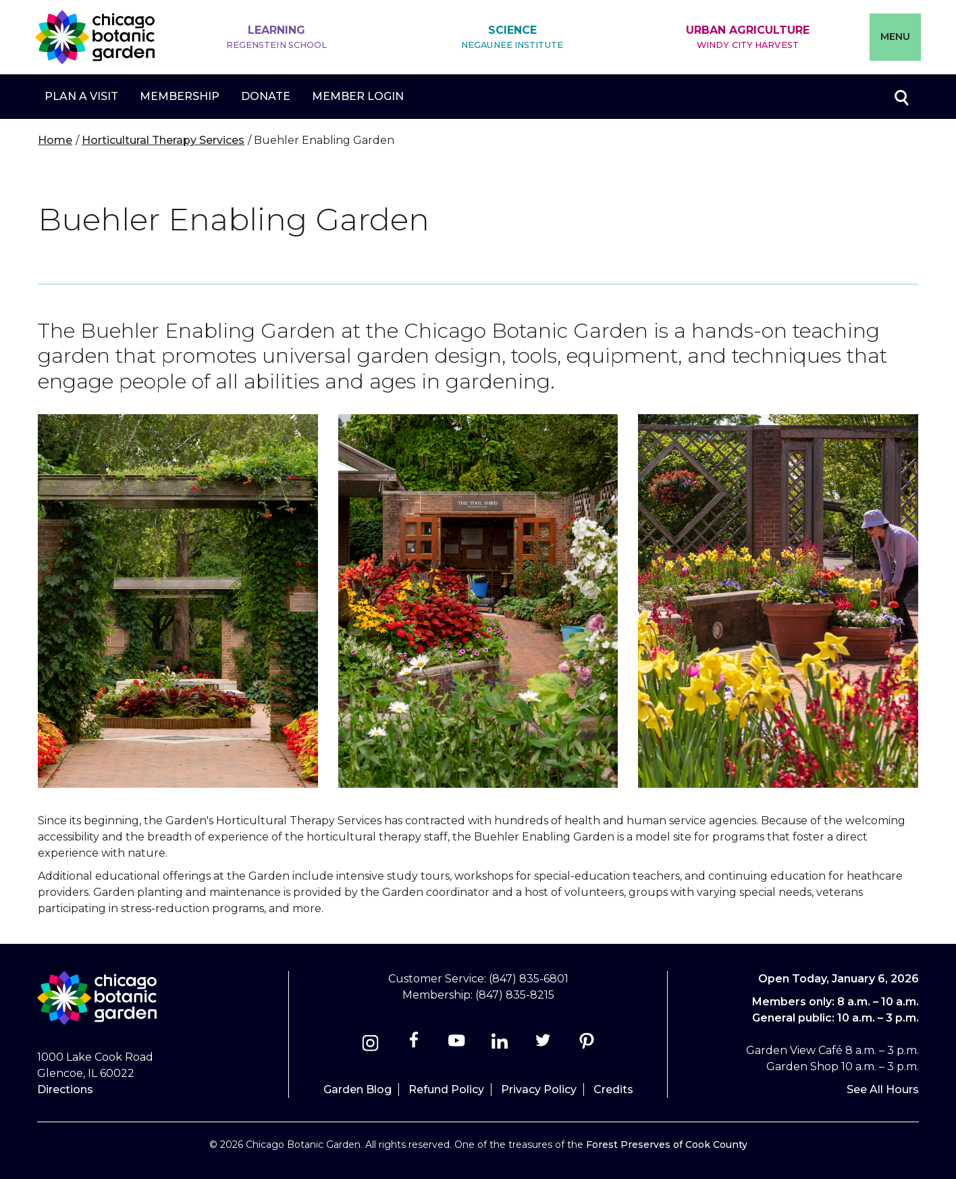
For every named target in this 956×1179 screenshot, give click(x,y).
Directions (65, 1089)
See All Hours (883, 1089)
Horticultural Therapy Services (163, 140)
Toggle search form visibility (900, 97)
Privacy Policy (539, 1089)
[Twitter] (544, 1044)
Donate (265, 96)
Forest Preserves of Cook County (666, 1144)
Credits (613, 1089)
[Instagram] (370, 1044)
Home (55, 140)
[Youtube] (456, 1044)
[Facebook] (415, 1044)
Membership (179, 96)
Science (512, 37)
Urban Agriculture (747, 37)
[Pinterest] (586, 1044)
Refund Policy (446, 1089)
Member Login (358, 96)
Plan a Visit (81, 96)
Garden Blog (357, 1089)
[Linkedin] (500, 1044)
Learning (276, 37)
